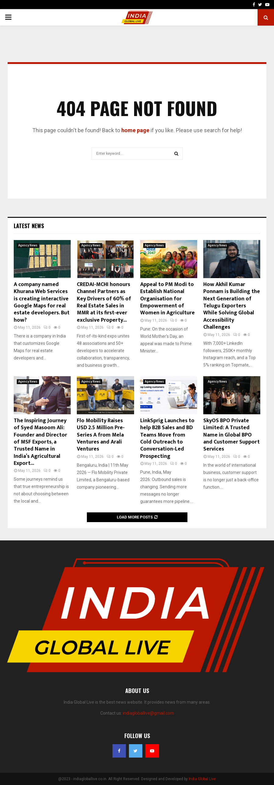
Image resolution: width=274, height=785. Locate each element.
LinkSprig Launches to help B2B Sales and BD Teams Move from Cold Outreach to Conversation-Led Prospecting (167, 438)
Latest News (29, 226)
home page (135, 130)
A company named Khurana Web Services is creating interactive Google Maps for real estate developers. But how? (41, 302)
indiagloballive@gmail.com (148, 713)
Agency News (27, 245)
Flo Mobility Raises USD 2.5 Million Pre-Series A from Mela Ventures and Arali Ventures (101, 435)
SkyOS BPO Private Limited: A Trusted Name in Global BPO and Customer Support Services (231, 435)
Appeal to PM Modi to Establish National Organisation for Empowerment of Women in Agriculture (167, 299)
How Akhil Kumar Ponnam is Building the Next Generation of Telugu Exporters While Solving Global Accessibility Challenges (231, 306)
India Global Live (202, 779)
